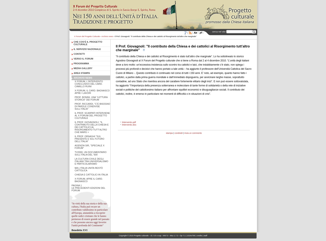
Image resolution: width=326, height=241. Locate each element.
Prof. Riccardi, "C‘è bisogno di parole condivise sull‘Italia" (92, 106)
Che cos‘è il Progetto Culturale (88, 43)
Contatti (79, 54)
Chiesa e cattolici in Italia (91, 174)
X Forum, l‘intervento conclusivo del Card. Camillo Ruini (89, 84)
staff (205, 236)
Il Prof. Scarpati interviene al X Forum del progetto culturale (92, 115)
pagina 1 (77, 185)
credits (199, 236)
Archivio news (107, 36)
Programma (81, 63)
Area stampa (82, 73)
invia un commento (193, 133)
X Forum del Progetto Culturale (87, 36)
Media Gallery (83, 68)
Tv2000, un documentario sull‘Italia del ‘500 (90, 153)
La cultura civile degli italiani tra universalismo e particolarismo (91, 161)
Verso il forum (83, 58)
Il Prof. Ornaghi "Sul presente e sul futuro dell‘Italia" (89, 139)
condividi (178, 133)
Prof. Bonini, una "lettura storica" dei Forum (91, 98)
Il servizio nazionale (87, 49)
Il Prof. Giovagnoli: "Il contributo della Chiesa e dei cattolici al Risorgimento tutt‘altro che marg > (92, 127)
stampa (169, 133)
